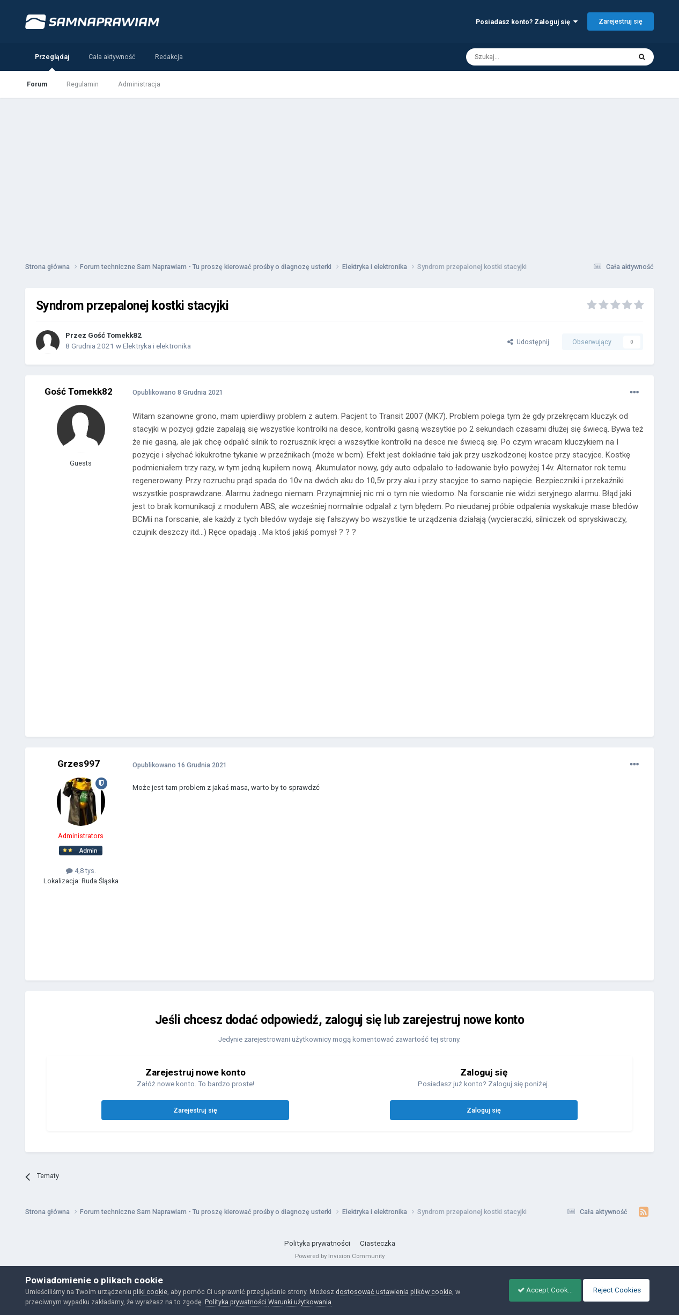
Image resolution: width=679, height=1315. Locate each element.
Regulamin (83, 84)
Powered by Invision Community (340, 1256)
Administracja (139, 84)
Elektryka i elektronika (157, 346)
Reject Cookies (618, 1290)
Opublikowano (177, 392)
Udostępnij (528, 342)
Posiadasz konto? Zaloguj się (527, 22)
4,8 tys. (81, 871)
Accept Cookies (539, 1290)
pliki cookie (150, 1292)
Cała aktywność (112, 57)
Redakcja (169, 57)
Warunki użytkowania (299, 1302)
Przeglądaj (52, 62)
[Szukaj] (524, 57)
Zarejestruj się (621, 21)
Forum (37, 84)
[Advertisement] (339, 173)
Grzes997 (78, 763)
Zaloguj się (484, 1110)
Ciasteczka (377, 1243)
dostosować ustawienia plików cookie (394, 1292)
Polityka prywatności (317, 1243)
